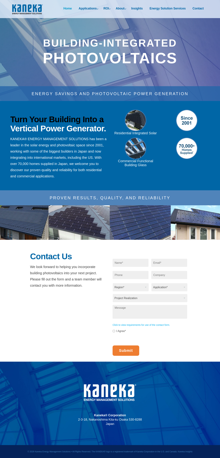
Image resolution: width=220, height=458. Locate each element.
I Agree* (121, 331)
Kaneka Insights (185, 451)
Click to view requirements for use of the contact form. (141, 325)
